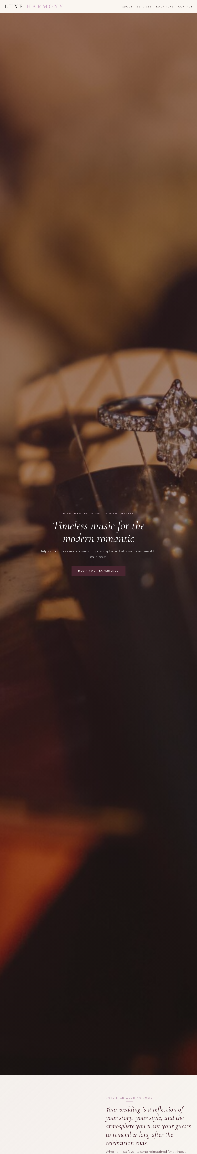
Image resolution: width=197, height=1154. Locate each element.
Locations (165, 6)
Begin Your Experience (98, 571)
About (127, 6)
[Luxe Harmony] (34, 6)
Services (144, 6)
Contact (185, 6)
